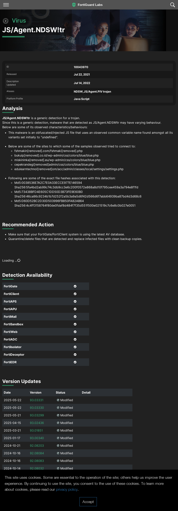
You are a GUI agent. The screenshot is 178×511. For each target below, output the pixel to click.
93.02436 (37, 423)
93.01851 (36, 430)
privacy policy (67, 489)
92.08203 (37, 445)
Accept (88, 501)
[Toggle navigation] (6, 4)
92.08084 (37, 453)
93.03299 (37, 415)
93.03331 (36, 400)
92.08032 (37, 468)
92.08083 (37, 461)
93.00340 (37, 438)
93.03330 (37, 408)
